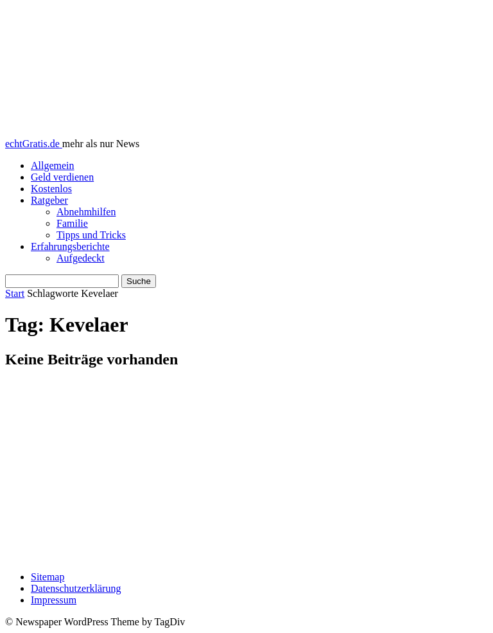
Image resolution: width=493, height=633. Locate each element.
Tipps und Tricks (91, 234)
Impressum (53, 599)
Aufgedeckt (80, 258)
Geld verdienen (62, 177)
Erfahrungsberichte (70, 246)
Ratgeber (49, 200)
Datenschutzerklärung (76, 588)
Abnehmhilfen (86, 211)
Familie (72, 223)
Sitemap (47, 576)
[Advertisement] (246, 471)
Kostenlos (51, 188)
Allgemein (52, 165)
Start (14, 293)
